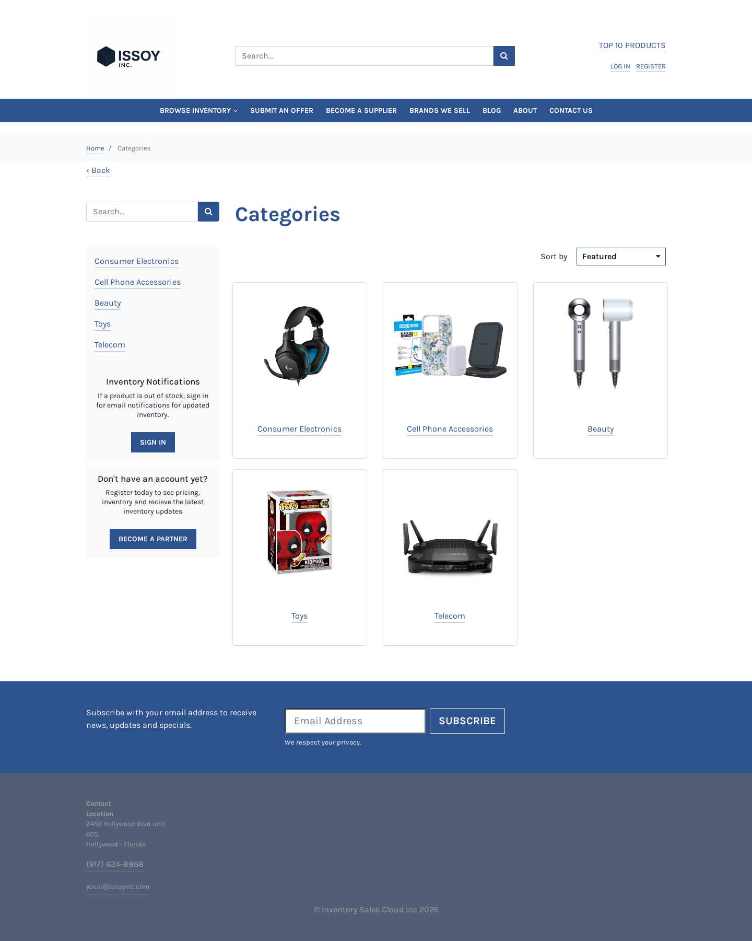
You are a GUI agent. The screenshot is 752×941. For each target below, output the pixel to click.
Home (95, 148)
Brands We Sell (439, 110)
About (525, 110)
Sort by (553, 256)
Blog (492, 110)
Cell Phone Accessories (138, 282)
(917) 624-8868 (115, 864)
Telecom (110, 345)
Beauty (108, 303)
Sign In (153, 442)
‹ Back (98, 170)
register (651, 66)
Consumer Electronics (137, 261)
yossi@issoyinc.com (117, 886)
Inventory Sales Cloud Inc (369, 909)
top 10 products (632, 45)
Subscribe (467, 721)
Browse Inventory (199, 110)
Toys (103, 324)
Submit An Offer (281, 110)
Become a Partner (153, 539)
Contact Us (571, 110)
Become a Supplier (361, 110)
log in (620, 66)
